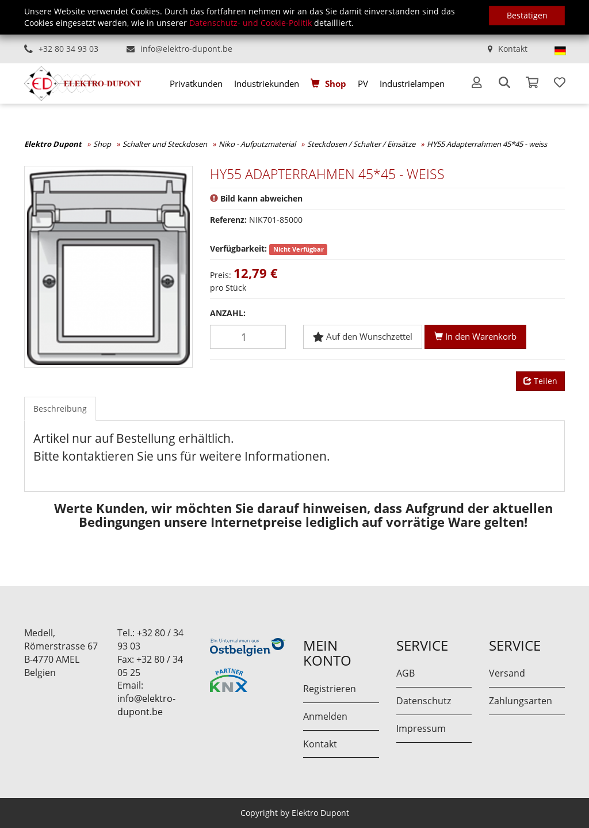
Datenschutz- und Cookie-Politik (250, 22)
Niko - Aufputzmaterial (257, 144)
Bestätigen (527, 15)
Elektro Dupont (53, 144)
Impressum (421, 728)
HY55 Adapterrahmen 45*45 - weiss (487, 144)
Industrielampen (412, 83)
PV (363, 83)
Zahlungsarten (520, 700)
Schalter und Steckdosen (165, 144)
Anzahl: (228, 312)
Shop (335, 83)
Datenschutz (423, 700)
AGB (405, 673)
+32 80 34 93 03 (68, 48)
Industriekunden (266, 83)
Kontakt (512, 48)
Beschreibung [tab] (60, 408)
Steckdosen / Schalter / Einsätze (361, 144)
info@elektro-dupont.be (186, 48)
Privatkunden (196, 83)
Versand (507, 673)
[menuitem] (196, 83)
